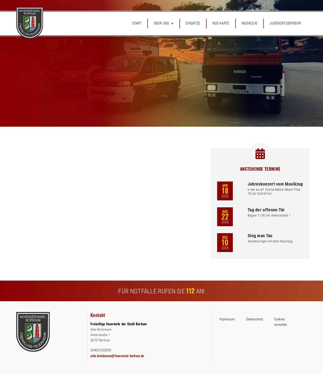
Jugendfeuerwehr (285, 23)
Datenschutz (254, 319)
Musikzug (250, 23)
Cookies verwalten (280, 322)
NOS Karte (220, 23)
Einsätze (193, 23)
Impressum (227, 319)
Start (137, 23)
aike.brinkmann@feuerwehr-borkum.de (117, 355)
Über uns (161, 23)
